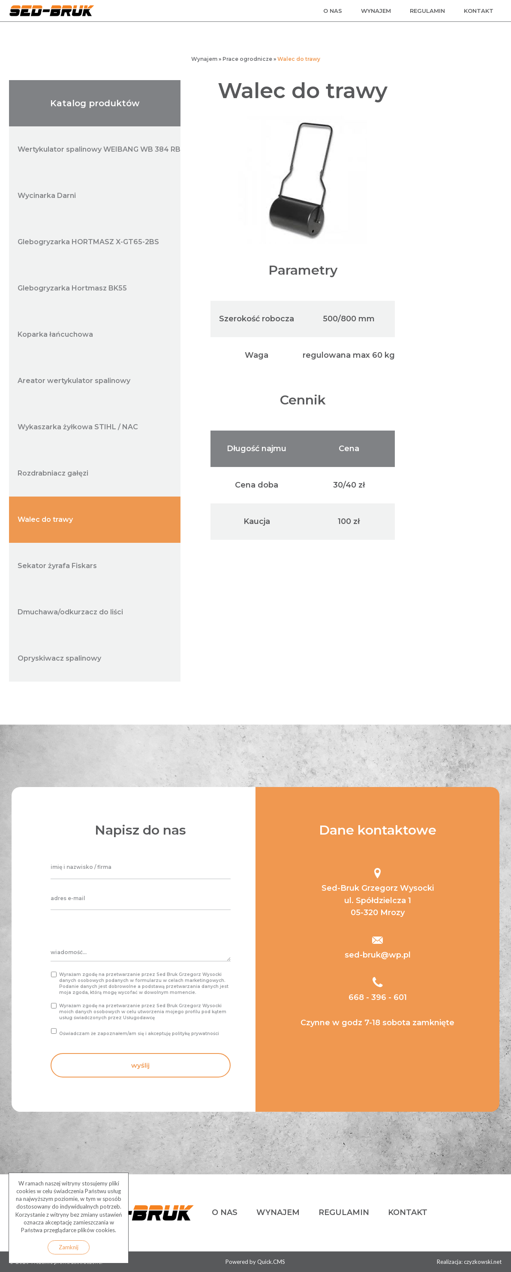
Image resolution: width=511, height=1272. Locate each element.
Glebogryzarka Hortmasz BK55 (72, 288)
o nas (332, 10)
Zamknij (68, 1247)
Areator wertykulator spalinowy (74, 381)
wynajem (376, 10)
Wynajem (204, 59)
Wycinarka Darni (47, 196)
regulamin (427, 10)
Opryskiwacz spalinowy (59, 658)
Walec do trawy (298, 59)
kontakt (478, 10)
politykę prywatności (195, 1033)
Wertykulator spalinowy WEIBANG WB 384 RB (99, 149)
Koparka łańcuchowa (55, 334)
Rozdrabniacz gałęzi (53, 473)
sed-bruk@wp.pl (378, 955)
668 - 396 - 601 (378, 997)
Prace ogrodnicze (247, 59)
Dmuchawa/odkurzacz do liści (70, 612)
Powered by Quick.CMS (255, 1261)
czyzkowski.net (483, 1261)
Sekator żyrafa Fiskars (57, 566)
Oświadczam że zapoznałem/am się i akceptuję (139, 1033)
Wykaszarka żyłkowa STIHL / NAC (78, 427)
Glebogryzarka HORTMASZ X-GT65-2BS (88, 242)
